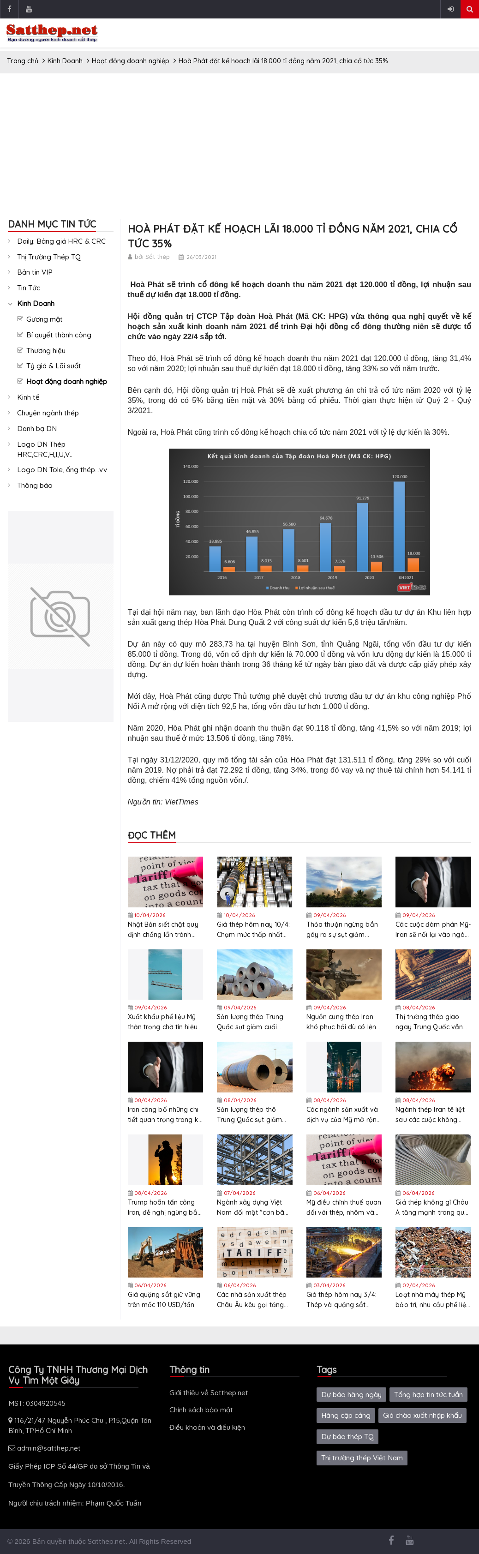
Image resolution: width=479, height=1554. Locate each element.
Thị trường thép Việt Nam (362, 1457)
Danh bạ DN (37, 428)
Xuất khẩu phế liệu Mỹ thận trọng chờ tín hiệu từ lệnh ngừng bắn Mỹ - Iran (163, 1022)
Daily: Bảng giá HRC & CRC (61, 241)
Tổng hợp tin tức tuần (428, 1394)
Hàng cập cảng (346, 1415)
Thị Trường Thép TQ (49, 256)
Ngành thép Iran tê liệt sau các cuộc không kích (429, 1114)
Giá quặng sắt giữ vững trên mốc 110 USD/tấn (164, 1299)
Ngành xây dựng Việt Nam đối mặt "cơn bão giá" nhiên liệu (252, 1207)
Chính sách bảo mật (201, 1409)
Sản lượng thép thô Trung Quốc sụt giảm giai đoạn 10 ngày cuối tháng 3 (252, 1114)
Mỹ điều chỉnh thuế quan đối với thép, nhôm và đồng (343, 1207)
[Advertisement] (239, 149)
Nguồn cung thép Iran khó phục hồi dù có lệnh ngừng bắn (343, 1022)
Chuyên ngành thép (48, 412)
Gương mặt (44, 319)
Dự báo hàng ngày (351, 1394)
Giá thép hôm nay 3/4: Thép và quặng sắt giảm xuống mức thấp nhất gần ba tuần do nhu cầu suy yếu (341, 1299)
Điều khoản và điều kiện (207, 1427)
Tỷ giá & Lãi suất (53, 365)
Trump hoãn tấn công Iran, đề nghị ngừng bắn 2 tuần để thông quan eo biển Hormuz (164, 1207)
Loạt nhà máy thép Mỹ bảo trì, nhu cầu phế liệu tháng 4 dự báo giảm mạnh (432, 1299)
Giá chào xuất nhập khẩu (422, 1415)
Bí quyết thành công (58, 334)
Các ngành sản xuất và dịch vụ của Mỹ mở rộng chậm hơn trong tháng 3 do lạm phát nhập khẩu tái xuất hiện (344, 1114)
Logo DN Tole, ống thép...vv (62, 469)
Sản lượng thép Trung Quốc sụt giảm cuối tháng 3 (250, 1022)
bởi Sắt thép (152, 256)
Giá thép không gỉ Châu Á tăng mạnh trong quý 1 (431, 1207)
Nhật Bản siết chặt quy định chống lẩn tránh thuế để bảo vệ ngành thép (163, 929)
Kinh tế (28, 397)
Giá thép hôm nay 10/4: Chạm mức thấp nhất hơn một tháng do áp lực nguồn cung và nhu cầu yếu (253, 929)
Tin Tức (28, 287)
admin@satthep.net (44, 1448)
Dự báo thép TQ (347, 1436)
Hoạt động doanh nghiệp (66, 381)
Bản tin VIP (35, 272)
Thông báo (35, 485)
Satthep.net (107, 1541)
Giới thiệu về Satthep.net (208, 1392)
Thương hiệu (46, 350)
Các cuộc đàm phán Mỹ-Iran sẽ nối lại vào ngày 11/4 (433, 929)
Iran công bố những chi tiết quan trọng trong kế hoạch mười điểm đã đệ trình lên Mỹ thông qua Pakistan (165, 1114)
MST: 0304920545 (37, 1403)
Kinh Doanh (35, 303)
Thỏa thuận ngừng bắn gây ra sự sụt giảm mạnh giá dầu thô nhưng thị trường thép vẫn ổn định (342, 929)
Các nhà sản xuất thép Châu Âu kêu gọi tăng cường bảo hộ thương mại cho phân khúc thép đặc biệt (254, 1299)
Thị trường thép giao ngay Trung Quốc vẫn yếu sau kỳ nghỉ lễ (429, 1022)
